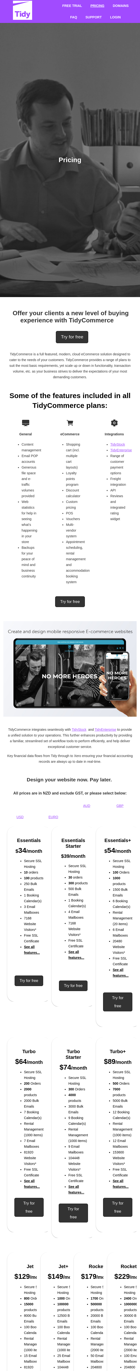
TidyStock (117, 444)
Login (115, 17)
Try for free (72, 336)
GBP (120, 806)
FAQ (73, 17)
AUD (86, 806)
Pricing (97, 6)
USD (20, 817)
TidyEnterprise (121, 450)
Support (94, 17)
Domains (121, 6)
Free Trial (72, 6)
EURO (53, 817)
